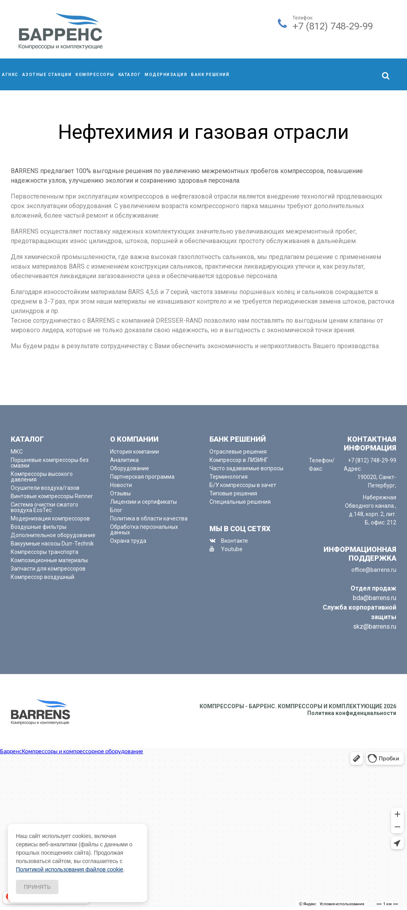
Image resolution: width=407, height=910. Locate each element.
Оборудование (129, 468)
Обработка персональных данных (144, 530)
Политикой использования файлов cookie (69, 869)
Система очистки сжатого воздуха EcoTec (44, 507)
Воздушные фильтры (38, 527)
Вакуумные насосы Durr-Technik (52, 543)
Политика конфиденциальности (351, 713)
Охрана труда (128, 541)
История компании (134, 451)
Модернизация (166, 74)
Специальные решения (240, 502)
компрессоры (95, 74)
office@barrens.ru (373, 570)
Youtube (231, 549)
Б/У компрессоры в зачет (242, 485)
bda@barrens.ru (374, 598)
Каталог (129, 74)
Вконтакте (234, 541)
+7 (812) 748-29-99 (333, 26)
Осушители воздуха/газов (45, 488)
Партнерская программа (142, 477)
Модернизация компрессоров (50, 518)
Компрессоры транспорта (44, 552)
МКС (17, 451)
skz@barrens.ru (374, 626)
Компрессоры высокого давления (42, 477)
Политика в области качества (149, 518)
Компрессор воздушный (42, 577)
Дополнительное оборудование (53, 535)
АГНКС (10, 74)
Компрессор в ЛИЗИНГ (238, 460)
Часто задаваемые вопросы (246, 468)
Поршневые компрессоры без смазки (50, 463)
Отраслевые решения (238, 451)
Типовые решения (233, 493)
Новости (121, 485)
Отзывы (120, 493)
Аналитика (124, 460)
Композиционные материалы (49, 560)
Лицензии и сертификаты (143, 502)
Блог (116, 510)
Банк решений (210, 74)
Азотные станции (47, 74)
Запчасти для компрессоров (48, 568)
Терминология (228, 477)
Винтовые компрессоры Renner (52, 496)
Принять (37, 887)
